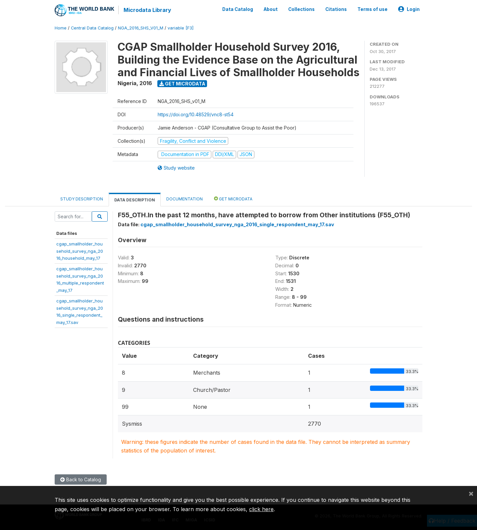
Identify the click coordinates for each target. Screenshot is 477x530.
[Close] (471, 493)
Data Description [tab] (134, 199)
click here (261, 509)
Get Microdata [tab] (233, 198)
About (271, 9)
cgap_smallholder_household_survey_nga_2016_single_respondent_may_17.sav (237, 224)
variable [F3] (180, 28)
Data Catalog (237, 9)
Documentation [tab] (184, 198)
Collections (301, 9)
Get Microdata (182, 83)
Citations (336, 9)
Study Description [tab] (81, 198)
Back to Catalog (80, 479)
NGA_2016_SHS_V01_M (140, 28)
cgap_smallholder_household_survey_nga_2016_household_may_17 (79, 251)
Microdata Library (147, 10)
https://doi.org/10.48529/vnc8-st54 (196, 114)
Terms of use (372, 9)
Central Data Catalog (92, 28)
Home (61, 28)
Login (409, 9)
